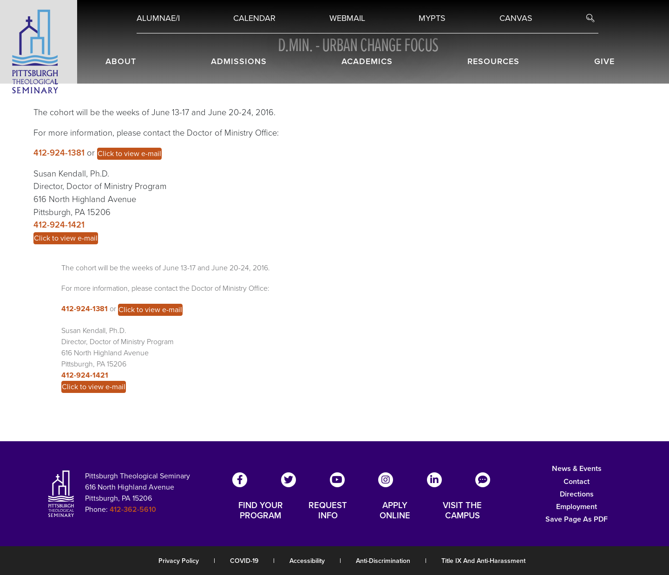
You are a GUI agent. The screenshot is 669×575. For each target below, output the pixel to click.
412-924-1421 (59, 224)
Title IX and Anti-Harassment (483, 561)
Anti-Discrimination (383, 561)
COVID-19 (244, 561)
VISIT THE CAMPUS (462, 510)
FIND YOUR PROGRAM (260, 510)
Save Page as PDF (576, 519)
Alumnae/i (158, 18)
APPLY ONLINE (395, 510)
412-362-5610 (133, 509)
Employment (576, 506)
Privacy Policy (178, 561)
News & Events (577, 468)
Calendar (254, 18)
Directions (577, 494)
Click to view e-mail (129, 153)
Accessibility (307, 561)
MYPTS (432, 18)
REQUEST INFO (327, 510)
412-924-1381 (60, 152)
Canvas (515, 18)
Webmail (347, 18)
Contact (577, 481)
